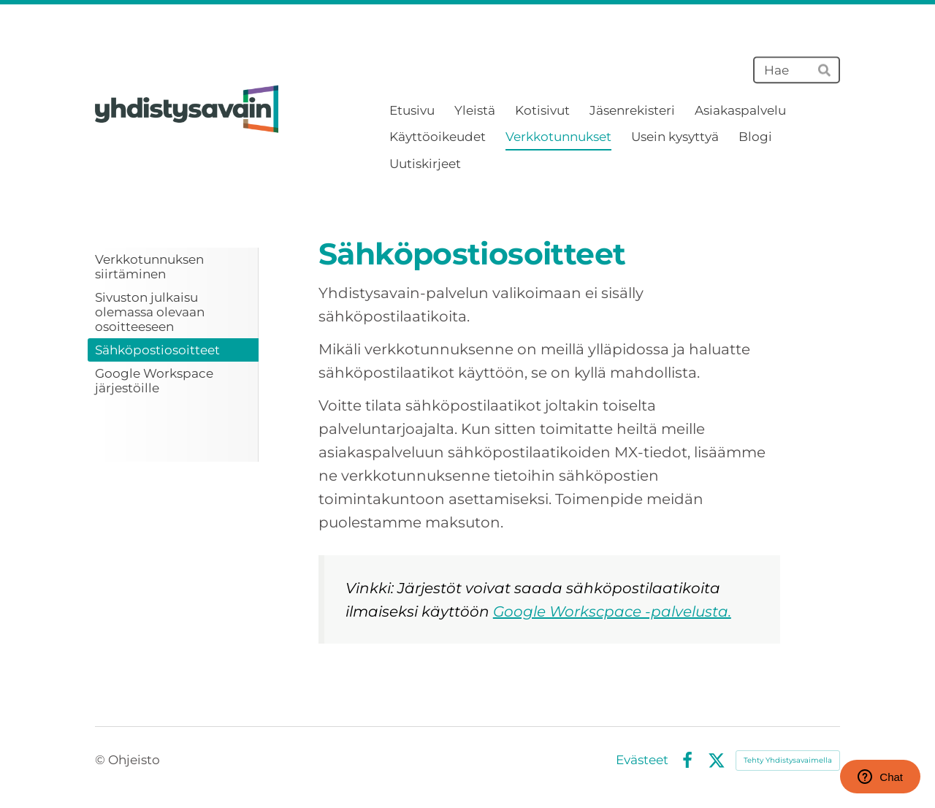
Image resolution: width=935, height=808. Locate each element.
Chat (880, 776)
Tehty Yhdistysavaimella (788, 760)
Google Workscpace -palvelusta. (612, 611)
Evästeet (642, 760)
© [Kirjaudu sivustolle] (101, 759)
